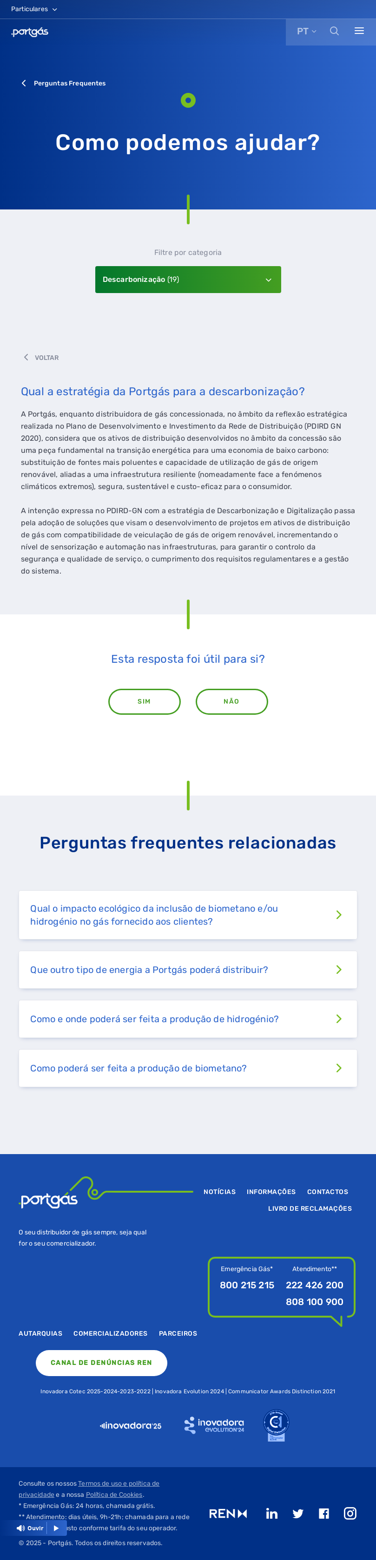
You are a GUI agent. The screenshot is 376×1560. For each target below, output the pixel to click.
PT (303, 31)
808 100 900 (314, 1301)
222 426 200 (314, 1285)
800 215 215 (247, 1285)
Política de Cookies (114, 1495)
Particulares (35, 9)
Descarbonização (141, 279)
